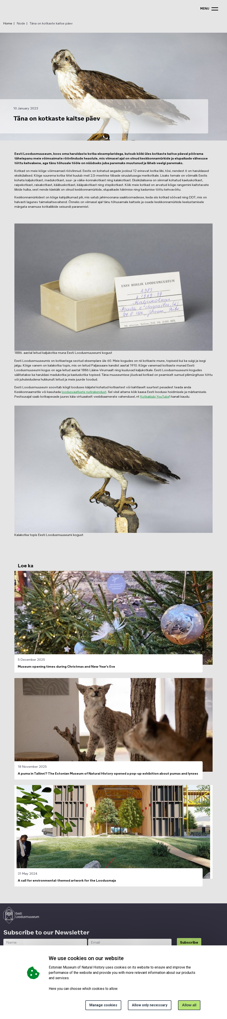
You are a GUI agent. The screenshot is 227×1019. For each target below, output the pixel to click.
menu (204, 8)
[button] (113, 287)
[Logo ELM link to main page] (21, 915)
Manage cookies (103, 1005)
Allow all (189, 1005)
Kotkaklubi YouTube (154, 396)
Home (7, 23)
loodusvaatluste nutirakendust (84, 392)
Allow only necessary (149, 1005)
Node (21, 23)
